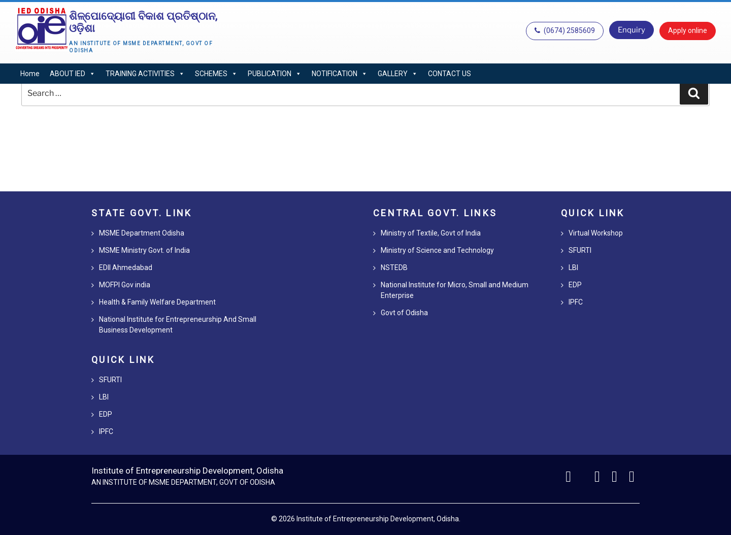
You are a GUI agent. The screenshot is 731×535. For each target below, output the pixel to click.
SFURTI (110, 380)
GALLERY (398, 73)
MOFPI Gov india (124, 285)
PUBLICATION (275, 73)
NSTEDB (394, 267)
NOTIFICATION (340, 73)
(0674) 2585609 (565, 30)
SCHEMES (216, 73)
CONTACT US (449, 74)
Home (30, 74)
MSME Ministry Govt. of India (144, 250)
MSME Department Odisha (141, 233)
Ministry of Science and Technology (437, 250)
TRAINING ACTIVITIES (145, 73)
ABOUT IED (72, 73)
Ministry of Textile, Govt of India (431, 233)
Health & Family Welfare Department (157, 302)
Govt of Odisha (404, 313)
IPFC (106, 431)
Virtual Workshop (596, 233)
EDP (105, 414)
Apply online (687, 30)
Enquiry (631, 30)
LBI (104, 397)
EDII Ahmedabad (125, 267)
